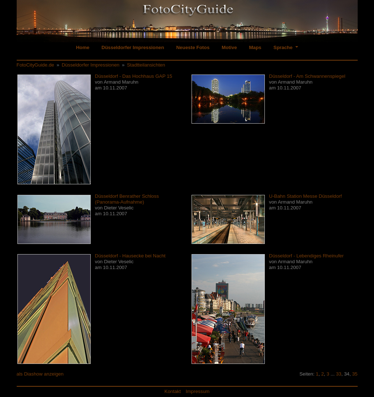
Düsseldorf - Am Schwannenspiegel (307, 76)
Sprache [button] (284, 47)
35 (355, 374)
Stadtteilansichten (146, 65)
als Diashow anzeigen (40, 374)
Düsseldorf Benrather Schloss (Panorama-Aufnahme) (127, 199)
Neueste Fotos (193, 47)
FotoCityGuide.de (35, 65)
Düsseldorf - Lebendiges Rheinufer (306, 255)
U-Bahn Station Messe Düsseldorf (305, 196)
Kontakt (172, 391)
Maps (255, 47)
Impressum (198, 391)
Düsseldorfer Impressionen (133, 47)
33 (338, 374)
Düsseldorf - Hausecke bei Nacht (130, 255)
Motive (229, 47)
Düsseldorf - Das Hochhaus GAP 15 (133, 76)
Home (82, 47)
